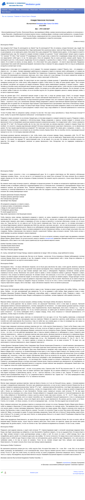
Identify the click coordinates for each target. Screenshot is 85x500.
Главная (4, 9)
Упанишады (25, 9)
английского (67, 462)
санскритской (49, 238)
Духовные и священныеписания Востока (16, 4)
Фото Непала (6, 12)
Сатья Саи (25, 16)
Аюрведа (62, 9)
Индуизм (12, 9)
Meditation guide (33, 4)
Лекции (33, 16)
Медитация (34, 9)
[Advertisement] (42, 157)
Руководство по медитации (48, 9)
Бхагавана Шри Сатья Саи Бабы (47, 23)
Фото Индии (70, 9)
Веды (18, 9)
